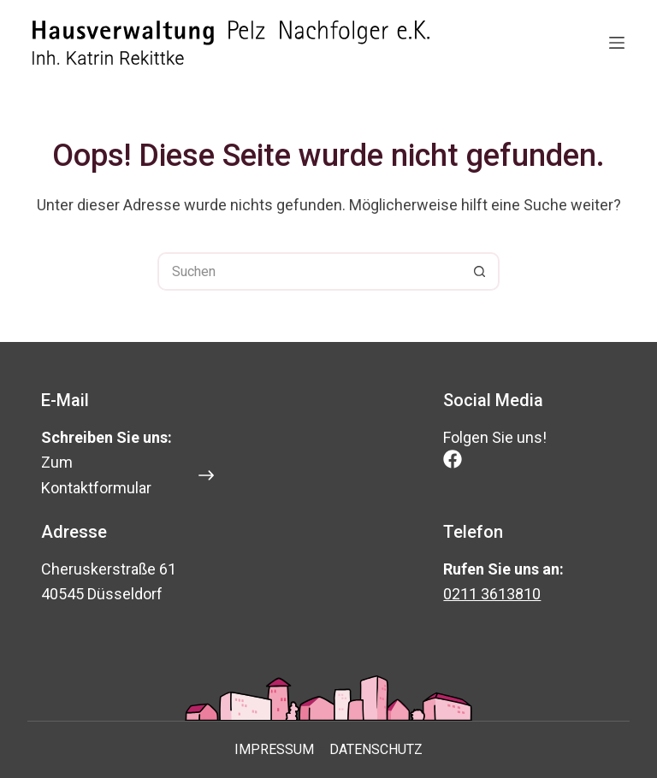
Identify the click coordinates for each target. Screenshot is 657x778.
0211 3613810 (492, 594)
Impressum (274, 749)
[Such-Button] (480, 271)
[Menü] (616, 42)
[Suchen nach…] (309, 271)
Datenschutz (376, 749)
